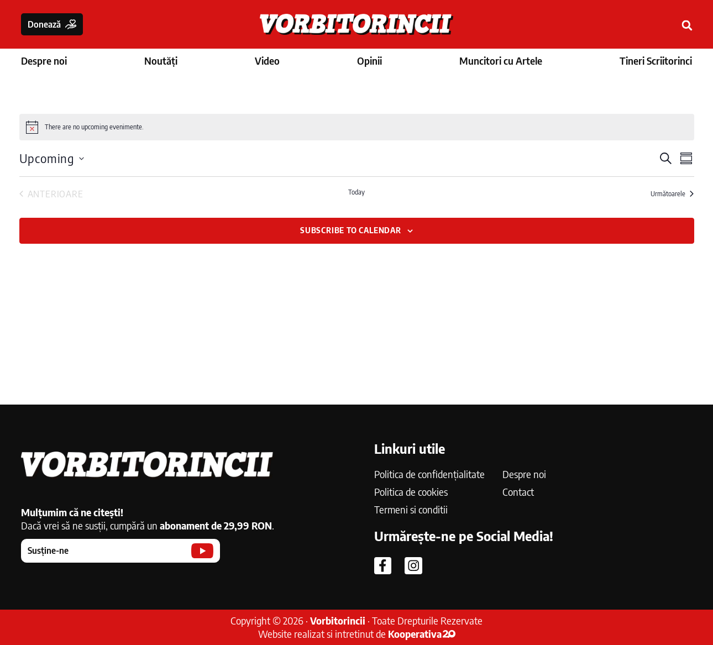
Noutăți (160, 60)
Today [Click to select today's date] (356, 192)
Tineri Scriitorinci (656, 60)
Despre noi (44, 60)
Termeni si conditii (411, 509)
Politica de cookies (411, 491)
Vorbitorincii (337, 620)
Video (267, 60)
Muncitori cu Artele (500, 60)
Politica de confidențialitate (429, 474)
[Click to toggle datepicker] (51, 158)
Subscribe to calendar (350, 230)
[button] (687, 25)
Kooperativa (421, 633)
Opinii (369, 60)
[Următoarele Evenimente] (672, 194)
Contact (518, 491)
